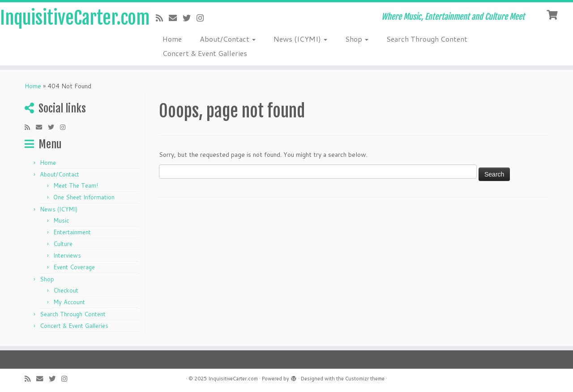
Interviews (67, 255)
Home (172, 39)
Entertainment (72, 232)
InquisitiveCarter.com (66, 18)
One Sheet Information (84, 197)
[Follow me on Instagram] (203, 18)
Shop (356, 39)
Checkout (65, 290)
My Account (69, 302)
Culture (63, 244)
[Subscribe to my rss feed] (162, 18)
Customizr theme (365, 378)
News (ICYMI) (300, 39)
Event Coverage (74, 267)
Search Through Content (426, 39)
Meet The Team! (75, 185)
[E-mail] (176, 18)
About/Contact (228, 39)
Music (61, 220)
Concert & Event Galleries (204, 53)
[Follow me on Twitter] (190, 18)
